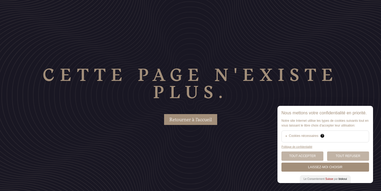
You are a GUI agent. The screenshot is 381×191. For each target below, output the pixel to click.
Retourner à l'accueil (190, 119)
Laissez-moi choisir (325, 167)
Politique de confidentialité (296, 146)
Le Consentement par (325, 178)
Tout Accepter (302, 156)
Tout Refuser (348, 156)
